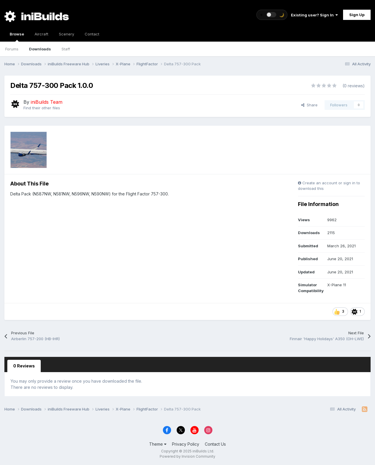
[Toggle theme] (271, 15)
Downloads (40, 49)
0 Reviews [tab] (24, 365)
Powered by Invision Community (187, 456)
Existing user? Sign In (314, 15)
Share (309, 105)
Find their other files (41, 107)
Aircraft (41, 34)
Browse (17, 37)
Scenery (66, 34)
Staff (66, 49)
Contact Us (215, 444)
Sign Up (356, 14)
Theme (157, 444)
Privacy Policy (185, 444)
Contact (92, 34)
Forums (11, 49)
